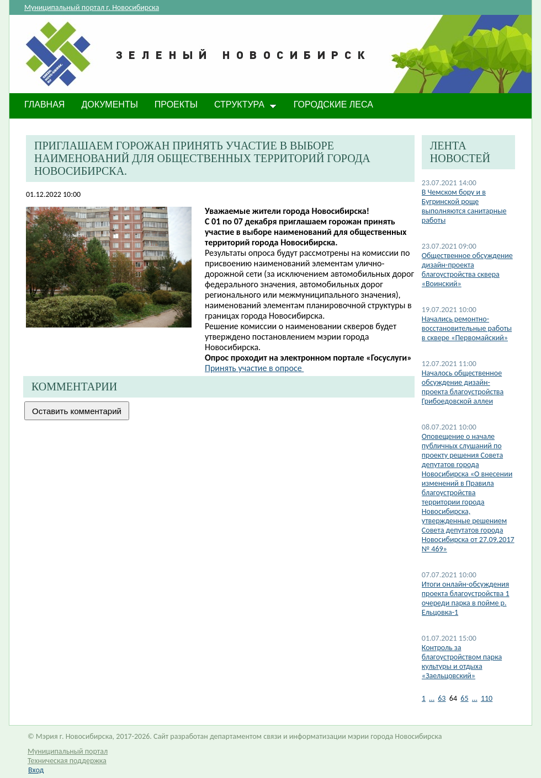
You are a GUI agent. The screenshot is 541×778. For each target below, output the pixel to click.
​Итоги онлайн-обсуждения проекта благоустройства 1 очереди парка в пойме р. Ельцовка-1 (466, 598)
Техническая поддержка (67, 760)
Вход (36, 770)
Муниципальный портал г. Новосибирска (91, 7)
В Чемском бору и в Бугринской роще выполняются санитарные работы (464, 206)
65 (464, 698)
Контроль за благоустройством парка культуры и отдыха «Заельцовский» (462, 661)
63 (441, 698)
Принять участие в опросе (254, 368)
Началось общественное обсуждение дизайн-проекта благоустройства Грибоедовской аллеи (462, 387)
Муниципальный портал (68, 751)
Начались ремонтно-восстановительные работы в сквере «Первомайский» (467, 328)
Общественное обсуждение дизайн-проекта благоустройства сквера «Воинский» (467, 269)
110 (486, 698)
